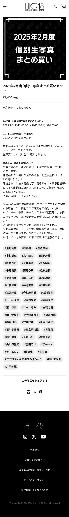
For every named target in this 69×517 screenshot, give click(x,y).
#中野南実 (11, 270)
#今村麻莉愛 (29, 292)
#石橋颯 (26, 248)
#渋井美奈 (27, 263)
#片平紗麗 (11, 366)
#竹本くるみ (29, 307)
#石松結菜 (42, 248)
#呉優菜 (48, 329)
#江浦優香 (47, 292)
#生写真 (42, 351)
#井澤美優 (27, 285)
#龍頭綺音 (44, 277)
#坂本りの (11, 263)
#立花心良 (47, 307)
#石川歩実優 (12, 329)
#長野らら (27, 337)
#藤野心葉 (27, 270)
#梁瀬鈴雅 (11, 277)
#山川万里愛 (12, 344)
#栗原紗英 (44, 255)
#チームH (46, 344)
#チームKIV (11, 351)
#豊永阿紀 (44, 263)
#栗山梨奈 (11, 307)
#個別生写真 (54, 359)
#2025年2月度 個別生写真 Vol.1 (23, 359)
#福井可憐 (50, 314)
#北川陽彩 (27, 255)
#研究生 (28, 351)
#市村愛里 (11, 255)
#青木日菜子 (46, 322)
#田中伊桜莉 (12, 314)
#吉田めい (30, 344)
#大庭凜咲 (47, 300)
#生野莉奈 (11, 248)
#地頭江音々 (31, 314)
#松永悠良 (44, 270)
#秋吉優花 (11, 285)
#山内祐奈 (27, 277)
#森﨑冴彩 (11, 322)
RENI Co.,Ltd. (34, 503)
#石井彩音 (44, 285)
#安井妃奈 (27, 322)
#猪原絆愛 (11, 292)
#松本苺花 (44, 337)
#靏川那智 (11, 337)
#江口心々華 (12, 300)
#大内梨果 (30, 300)
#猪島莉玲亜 (31, 329)
